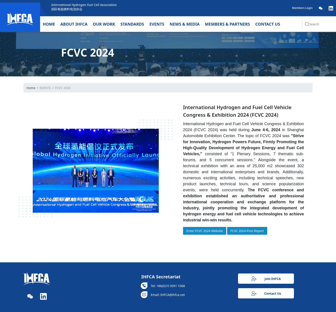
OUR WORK (104, 24)
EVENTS (156, 24)
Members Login (302, 8)
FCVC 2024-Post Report (247, 231)
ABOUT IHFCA (74, 24)
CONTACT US (267, 24)
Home (30, 88)
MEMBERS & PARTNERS (227, 24)
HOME (49, 24)
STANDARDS (132, 24)
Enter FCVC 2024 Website (204, 231)
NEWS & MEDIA (185, 24)
